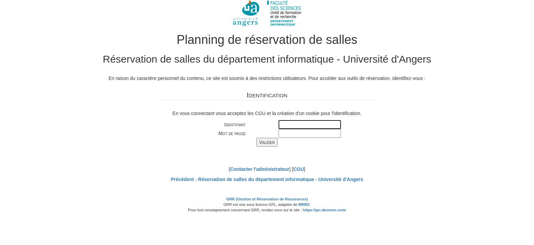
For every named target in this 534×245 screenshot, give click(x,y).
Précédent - (267, 179)
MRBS (304, 204)
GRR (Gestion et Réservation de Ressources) (267, 199)
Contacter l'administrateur (259, 169)
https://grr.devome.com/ (324, 210)
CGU (298, 169)
